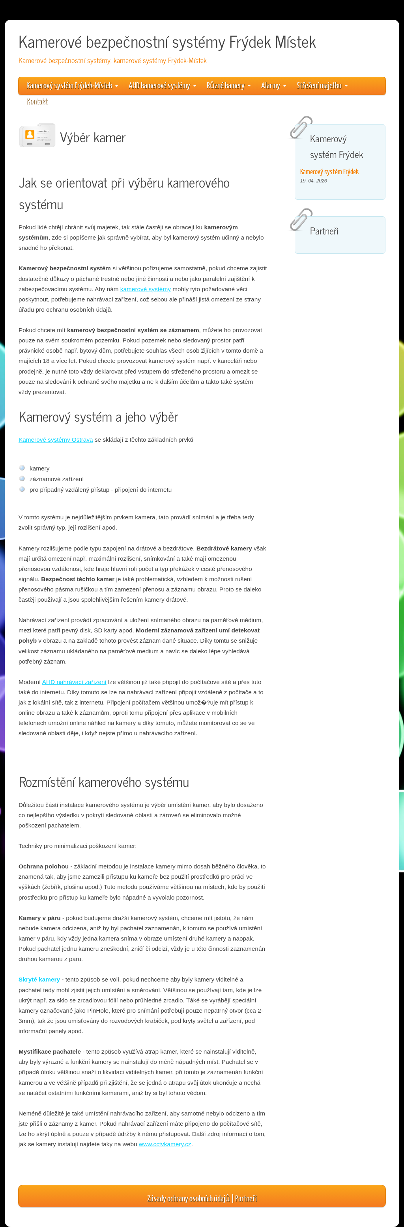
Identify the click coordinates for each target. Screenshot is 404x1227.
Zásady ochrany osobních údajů (188, 1198)
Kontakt (36, 101)
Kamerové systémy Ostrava (56, 439)
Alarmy (273, 85)
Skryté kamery (39, 979)
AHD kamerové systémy (162, 85)
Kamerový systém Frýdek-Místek (72, 85)
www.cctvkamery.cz (165, 1144)
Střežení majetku (322, 85)
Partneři (246, 1198)
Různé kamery (229, 85)
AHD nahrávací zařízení (74, 682)
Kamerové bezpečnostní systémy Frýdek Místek (167, 41)
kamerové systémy (145, 289)
